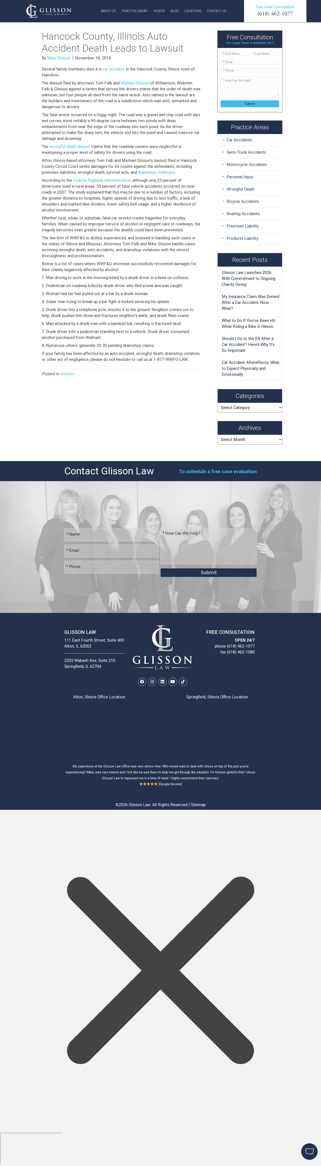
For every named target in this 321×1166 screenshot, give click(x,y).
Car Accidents (239, 140)
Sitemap (198, 804)
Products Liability (242, 238)
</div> (31, 1148)
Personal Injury (240, 176)
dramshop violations (156, 172)
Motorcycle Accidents (247, 164)
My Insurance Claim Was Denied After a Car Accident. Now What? (250, 302)
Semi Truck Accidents (246, 152)
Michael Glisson (135, 83)
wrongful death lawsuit (70, 146)
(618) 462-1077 (275, 13)
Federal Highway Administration (102, 180)
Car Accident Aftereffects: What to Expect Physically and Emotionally (250, 368)
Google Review (170, 784)
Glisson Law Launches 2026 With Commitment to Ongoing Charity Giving (248, 278)
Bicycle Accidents (243, 201)
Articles (67, 373)
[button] (142, 682)
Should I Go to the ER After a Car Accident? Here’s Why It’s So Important (248, 344)
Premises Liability (243, 226)
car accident (113, 69)
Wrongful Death (240, 189)
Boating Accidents (243, 213)
